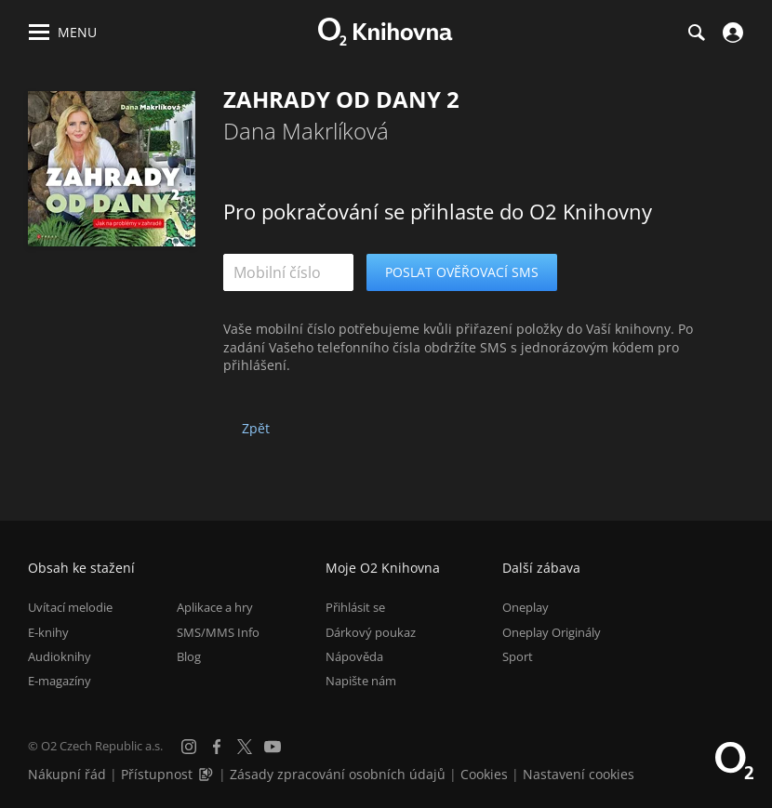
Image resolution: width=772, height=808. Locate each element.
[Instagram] (189, 747)
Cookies (484, 774)
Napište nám (361, 680)
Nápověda (354, 656)
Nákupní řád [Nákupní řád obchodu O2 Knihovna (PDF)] (67, 774)
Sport (517, 656)
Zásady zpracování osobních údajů (338, 774)
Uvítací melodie (70, 607)
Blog (189, 656)
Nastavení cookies (578, 774)
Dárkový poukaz (371, 632)
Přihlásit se (355, 607)
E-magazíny (59, 680)
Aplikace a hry (215, 607)
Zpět (256, 428)
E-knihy (48, 632)
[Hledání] (695, 32)
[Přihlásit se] (730, 32)
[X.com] (245, 747)
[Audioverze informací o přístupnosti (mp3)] (207, 774)
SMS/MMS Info (218, 632)
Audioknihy (59, 656)
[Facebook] (217, 747)
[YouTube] (272, 747)
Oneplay (525, 607)
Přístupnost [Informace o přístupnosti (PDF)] (157, 774)
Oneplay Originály (551, 632)
